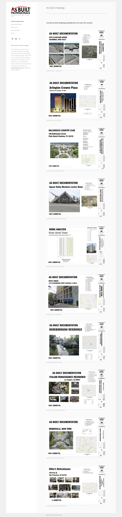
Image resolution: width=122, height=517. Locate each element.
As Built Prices (14, 27)
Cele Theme (49, 515)
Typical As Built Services (16, 24)
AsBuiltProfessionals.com (18, 68)
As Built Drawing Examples (17, 21)
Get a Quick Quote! (15, 30)
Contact (12, 33)
